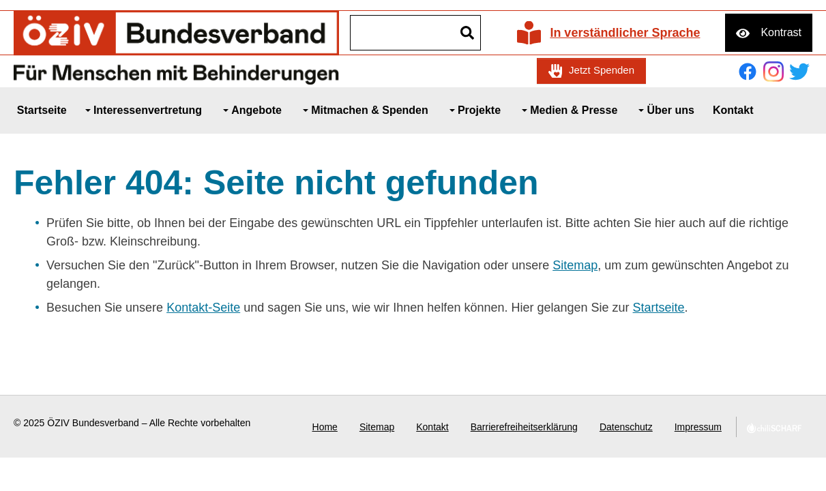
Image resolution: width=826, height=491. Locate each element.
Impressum (698, 426)
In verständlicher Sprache (625, 33)
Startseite (659, 307)
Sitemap (575, 265)
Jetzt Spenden (601, 70)
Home (325, 426)
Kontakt (432, 426)
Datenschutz (626, 426)
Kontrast (781, 32)
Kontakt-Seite (203, 307)
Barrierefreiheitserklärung (524, 426)
